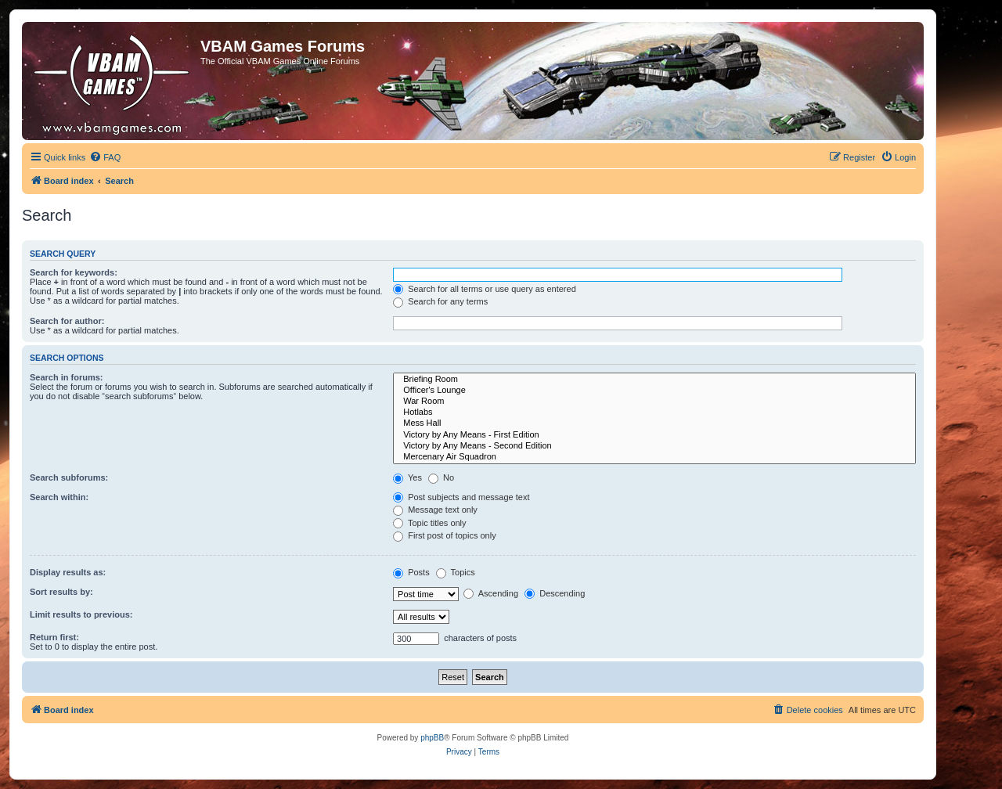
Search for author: (67, 321)
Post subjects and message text (461, 497)
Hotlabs (654, 412)
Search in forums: (66, 377)
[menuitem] (105, 157)
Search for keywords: (73, 272)
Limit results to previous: (81, 614)
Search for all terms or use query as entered (484, 289)
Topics (455, 572)
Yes (407, 477)
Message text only (435, 509)
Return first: (54, 637)
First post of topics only (444, 535)
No (441, 477)
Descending (554, 593)
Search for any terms (440, 301)
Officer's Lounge (654, 390)
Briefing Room (654, 379)
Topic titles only (429, 523)
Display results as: (68, 572)
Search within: (59, 497)
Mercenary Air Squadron (654, 457)
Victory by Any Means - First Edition (654, 435)
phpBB (432, 737)
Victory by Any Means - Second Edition (654, 446)
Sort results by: (61, 591)
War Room (654, 401)
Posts (411, 572)
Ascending (490, 593)
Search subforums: (69, 477)
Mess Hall (654, 423)
